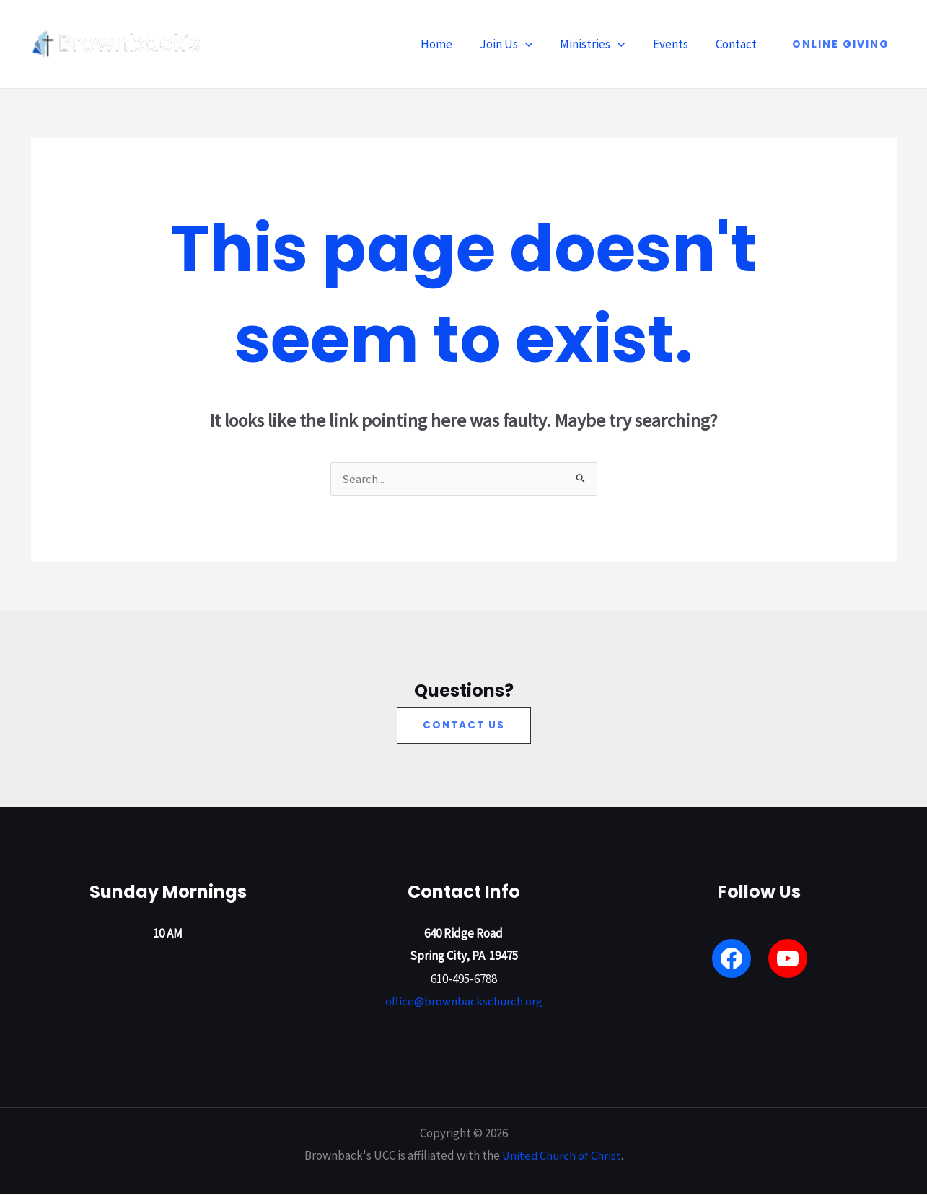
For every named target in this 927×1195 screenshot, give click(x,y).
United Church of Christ (561, 1156)
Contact (737, 44)
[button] (535, 44)
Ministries (599, 44)
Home (449, 44)
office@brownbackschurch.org (463, 1002)
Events (675, 44)
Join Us (516, 44)
